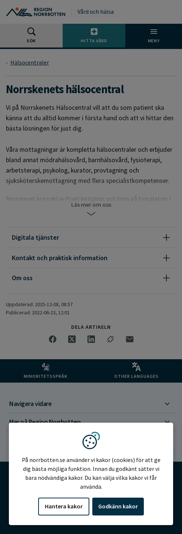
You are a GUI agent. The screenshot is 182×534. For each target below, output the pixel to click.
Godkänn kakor (118, 506)
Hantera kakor (64, 506)
